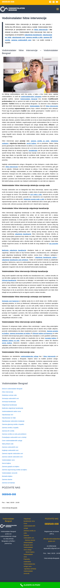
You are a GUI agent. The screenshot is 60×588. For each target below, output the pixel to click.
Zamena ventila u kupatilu (10, 427)
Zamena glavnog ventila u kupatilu (13, 424)
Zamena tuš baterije (8, 483)
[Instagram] (53, 2)
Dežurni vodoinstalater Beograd (12, 388)
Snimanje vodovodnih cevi (10, 398)
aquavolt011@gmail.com (52, 548)
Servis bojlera (6, 463)
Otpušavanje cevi (7, 414)
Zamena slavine (7, 479)
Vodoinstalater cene (8, 460)
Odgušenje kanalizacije (9, 405)
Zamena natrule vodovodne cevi (12, 457)
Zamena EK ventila (8, 431)
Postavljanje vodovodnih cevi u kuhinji (14, 437)
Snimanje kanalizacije (9, 401)
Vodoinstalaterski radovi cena (11, 411)
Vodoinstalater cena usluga (28, 548)
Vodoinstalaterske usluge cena (29, 565)
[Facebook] (50, 2)
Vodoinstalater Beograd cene (28, 544)
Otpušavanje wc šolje (9, 418)
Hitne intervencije (7, 392)
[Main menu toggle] (57, 9)
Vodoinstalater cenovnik (9, 473)
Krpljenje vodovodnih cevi (10, 450)
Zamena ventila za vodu (29, 532)
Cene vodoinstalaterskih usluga (12, 440)
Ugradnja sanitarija (30, 569)
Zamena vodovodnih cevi (10, 447)
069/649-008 (8, 1)
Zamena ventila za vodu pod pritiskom (14, 434)
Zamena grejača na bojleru (10, 466)
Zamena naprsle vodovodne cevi (12, 453)
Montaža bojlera (7, 476)
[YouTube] (57, 2)
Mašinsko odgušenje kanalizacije (12, 408)
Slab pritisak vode (7, 444)
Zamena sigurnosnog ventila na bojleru (14, 469)
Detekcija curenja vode (9, 395)
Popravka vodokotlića (27, 560)
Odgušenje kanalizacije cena (29, 520)
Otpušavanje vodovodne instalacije (13, 421)
